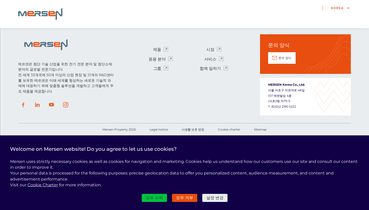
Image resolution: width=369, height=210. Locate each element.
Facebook (23, 105)
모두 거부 (184, 197)
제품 (157, 49)
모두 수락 (154, 197)
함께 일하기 (210, 68)
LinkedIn (37, 105)
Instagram (66, 105)
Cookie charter (229, 129)
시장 (210, 49)
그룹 (157, 68)
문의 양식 (284, 58)
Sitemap (260, 129)
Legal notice (159, 129)
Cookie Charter (42, 185)
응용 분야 (157, 59)
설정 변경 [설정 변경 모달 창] (214, 197)
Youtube (51, 105)
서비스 (210, 59)
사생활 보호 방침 (193, 129)
